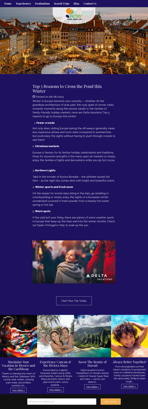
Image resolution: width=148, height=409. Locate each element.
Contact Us (90, 3)
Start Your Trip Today (74, 300)
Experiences (23, 3)
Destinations (42, 3)
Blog (76, 3)
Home (8, 3)
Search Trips (61, 3)
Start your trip (111, 402)
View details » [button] (18, 390)
